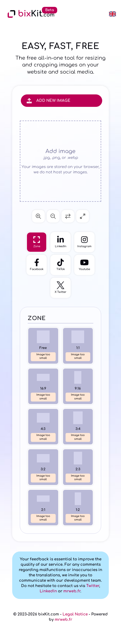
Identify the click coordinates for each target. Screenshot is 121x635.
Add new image (48, 101)
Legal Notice (75, 614)
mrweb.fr (71, 591)
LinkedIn (48, 591)
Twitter (92, 586)
